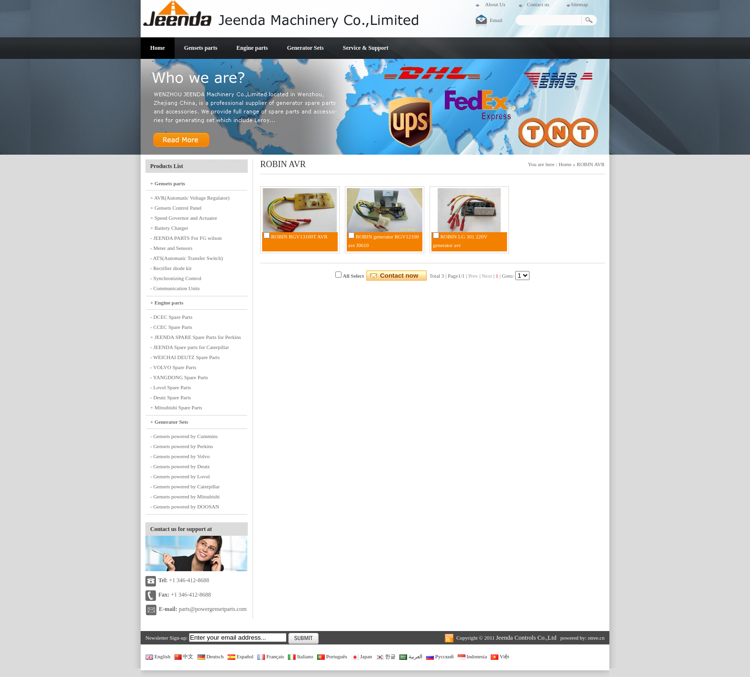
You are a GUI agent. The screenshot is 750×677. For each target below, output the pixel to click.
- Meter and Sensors (171, 248)
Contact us (538, 4)
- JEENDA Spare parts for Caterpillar (189, 347)
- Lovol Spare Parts (170, 387)
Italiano (300, 656)
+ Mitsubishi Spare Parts (176, 407)
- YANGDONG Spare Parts (179, 377)
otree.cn (596, 638)
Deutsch (211, 656)
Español (241, 656)
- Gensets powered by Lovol (180, 476)
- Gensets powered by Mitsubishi (185, 496)
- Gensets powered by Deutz (180, 466)
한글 (386, 656)
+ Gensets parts (167, 183)
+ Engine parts (166, 302)
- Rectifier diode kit (170, 268)
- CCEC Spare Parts (171, 327)
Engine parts (252, 48)
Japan (361, 656)
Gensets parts (201, 48)
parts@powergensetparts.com (213, 609)
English (157, 656)
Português (332, 656)
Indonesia (472, 656)
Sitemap (579, 4)
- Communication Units (175, 288)
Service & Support (365, 48)
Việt (500, 656)
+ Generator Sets (169, 422)
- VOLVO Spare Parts (173, 367)
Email (496, 20)
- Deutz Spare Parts (170, 397)
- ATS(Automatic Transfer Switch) (186, 258)
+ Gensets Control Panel (175, 208)
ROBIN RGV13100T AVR (299, 236)
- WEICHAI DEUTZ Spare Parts (185, 357)
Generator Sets (305, 48)
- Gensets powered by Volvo (180, 456)
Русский (439, 656)
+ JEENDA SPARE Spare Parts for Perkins (195, 337)
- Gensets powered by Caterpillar (185, 486)
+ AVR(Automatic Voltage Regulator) (190, 198)
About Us (495, 4)
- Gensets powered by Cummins (184, 436)
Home (157, 48)
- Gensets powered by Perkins (181, 446)
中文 (184, 656)
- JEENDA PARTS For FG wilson (186, 238)
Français (270, 656)
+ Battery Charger (169, 228)
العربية (410, 656)
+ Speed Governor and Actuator (183, 218)
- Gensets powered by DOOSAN (184, 506)
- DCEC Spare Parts (171, 317)
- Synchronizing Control (175, 278)
